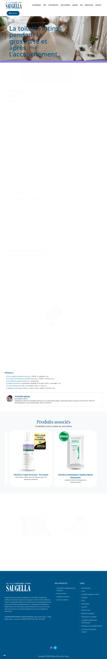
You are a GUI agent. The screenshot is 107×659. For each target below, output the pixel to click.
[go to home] (10, 41)
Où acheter (13, 13)
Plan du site (86, 610)
